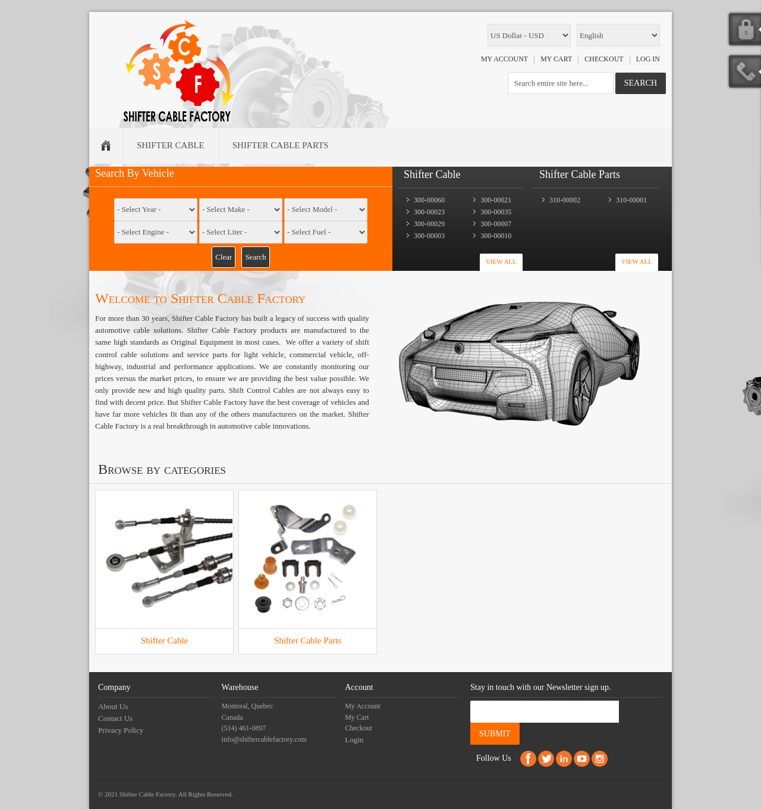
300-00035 (495, 212)
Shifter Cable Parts (307, 640)
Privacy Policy (120, 730)
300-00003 (429, 236)
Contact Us (115, 718)
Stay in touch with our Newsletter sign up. (540, 687)
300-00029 (429, 224)
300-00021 (495, 200)
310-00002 (564, 200)
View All (501, 261)
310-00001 (631, 200)
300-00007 (495, 224)
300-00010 (495, 236)
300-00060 (429, 200)
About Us (113, 706)
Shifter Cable (164, 640)
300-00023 (429, 212)
